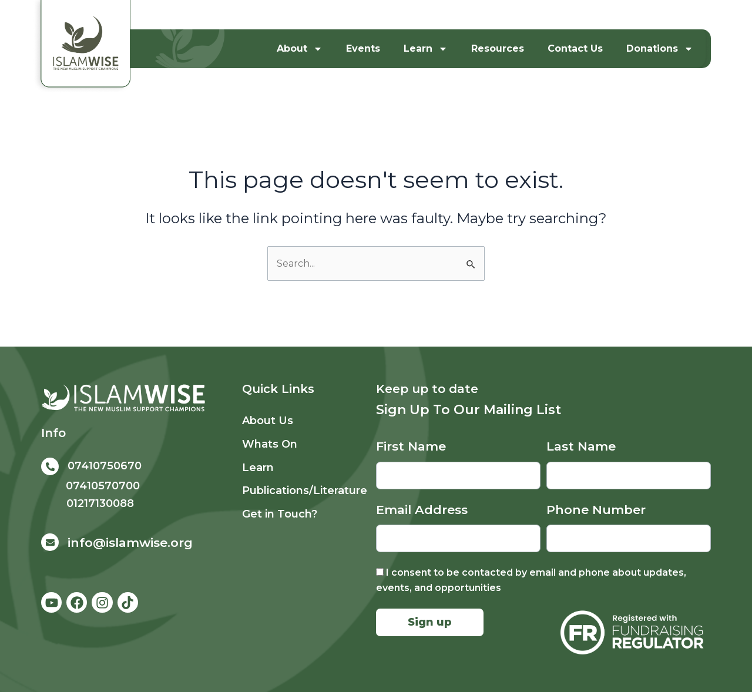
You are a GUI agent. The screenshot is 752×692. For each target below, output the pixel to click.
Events (363, 48)
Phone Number (596, 509)
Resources (497, 48)
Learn (426, 48)
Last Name (581, 446)
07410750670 (105, 465)
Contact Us (575, 48)
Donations (659, 48)
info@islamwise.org (130, 542)
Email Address (422, 509)
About (300, 48)
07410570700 (103, 485)
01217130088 (100, 503)
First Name (411, 446)
